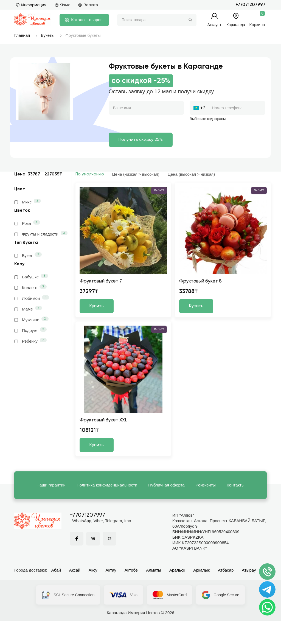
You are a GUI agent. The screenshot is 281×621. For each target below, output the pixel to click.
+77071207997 (250, 4)
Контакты (236, 485)
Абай (56, 570)
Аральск (177, 570)
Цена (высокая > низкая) (191, 174)
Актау (111, 570)
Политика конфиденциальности (107, 485)
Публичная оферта (166, 485)
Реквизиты (206, 485)
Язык (62, 4)
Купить (96, 306)
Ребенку (30, 340)
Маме (28, 308)
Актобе (131, 570)
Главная (22, 35)
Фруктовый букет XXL (103, 420)
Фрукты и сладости (41, 233)
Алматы (153, 570)
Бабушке (31, 276)
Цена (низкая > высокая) (135, 174)
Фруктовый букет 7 (101, 281)
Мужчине (31, 319)
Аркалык (201, 570)
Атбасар (226, 570)
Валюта (88, 4)
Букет (28, 255)
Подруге (30, 330)
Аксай (74, 570)
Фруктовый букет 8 (200, 281)
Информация (31, 4)
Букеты (47, 35)
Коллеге (30, 287)
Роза (27, 223)
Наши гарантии (51, 485)
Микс (27, 201)
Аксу (93, 570)
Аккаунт (214, 25)
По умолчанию (89, 174)
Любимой (31, 298)
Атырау (249, 570)
